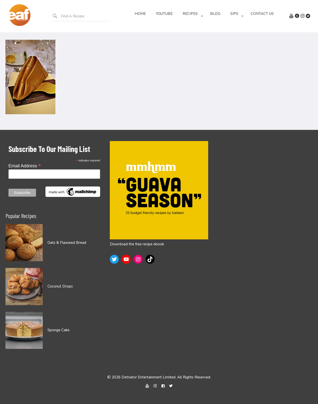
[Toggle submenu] (191, 29)
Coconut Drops (60, 286)
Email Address (24, 166)
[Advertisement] (263, 176)
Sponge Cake (58, 330)
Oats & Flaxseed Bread (66, 242)
